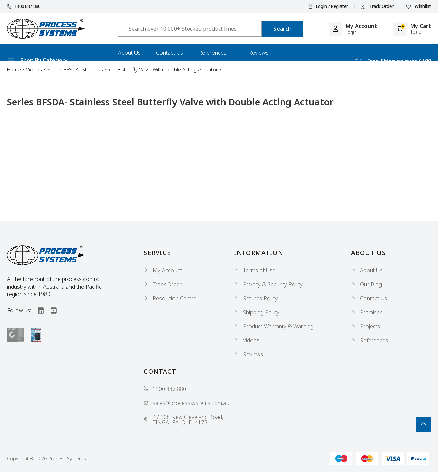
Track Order (377, 6)
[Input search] (190, 29)
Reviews (258, 52)
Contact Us (169, 52)
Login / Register (328, 6)
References (215, 52)
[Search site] (282, 29)
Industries (130, 69)
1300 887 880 (23, 6)
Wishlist (418, 6)
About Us (129, 52)
